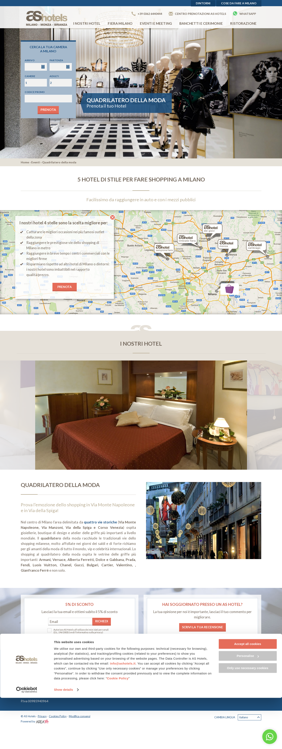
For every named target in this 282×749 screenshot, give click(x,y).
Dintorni (203, 3)
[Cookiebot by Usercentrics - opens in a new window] (27, 741)
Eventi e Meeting (156, 23)
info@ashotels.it (123, 714)
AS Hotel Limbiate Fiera (119, 666)
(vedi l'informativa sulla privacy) (86, 632)
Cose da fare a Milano (238, 3)
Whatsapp (244, 13)
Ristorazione (243, 23)
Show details (63, 741)
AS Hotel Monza (114, 676)
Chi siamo (191, 678)
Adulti (54, 76)
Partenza (56, 60)
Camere (30, 76)
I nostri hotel (86, 23)
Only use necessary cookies (247, 719)
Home (25, 162)
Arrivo (30, 60)
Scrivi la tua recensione (202, 627)
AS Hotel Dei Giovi (115, 671)
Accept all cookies (247, 695)
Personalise (248, 707)
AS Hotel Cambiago (116, 681)
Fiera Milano (120, 23)
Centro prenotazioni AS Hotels (197, 14)
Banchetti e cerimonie (201, 23)
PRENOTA (64, 287)
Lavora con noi (195, 683)
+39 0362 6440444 (146, 14)
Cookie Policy (118, 729)
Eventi (35, 162)
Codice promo (35, 92)
